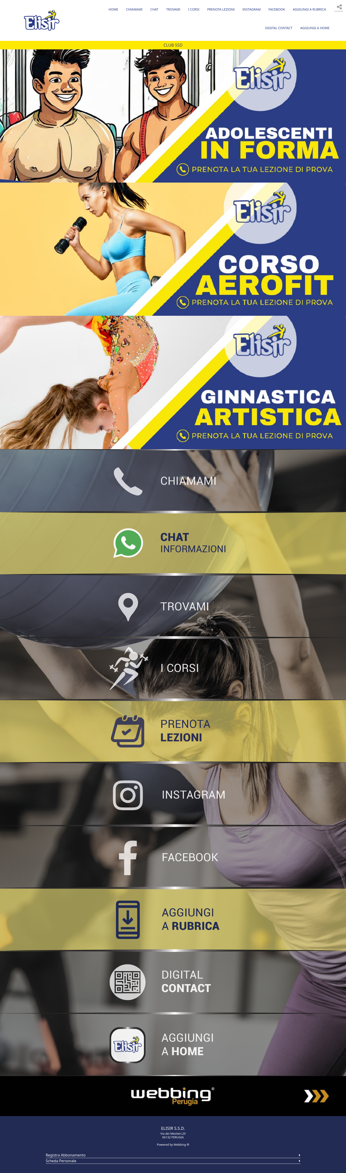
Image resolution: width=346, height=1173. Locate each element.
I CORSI (193, 9)
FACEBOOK (276, 9)
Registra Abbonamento (66, 1155)
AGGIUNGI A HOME (314, 28)
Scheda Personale (61, 1160)
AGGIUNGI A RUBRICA (309, 9)
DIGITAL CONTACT (278, 28)
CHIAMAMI (134, 9)
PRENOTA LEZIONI (221, 9)
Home (113, 9)
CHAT (154, 9)
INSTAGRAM (252, 9)
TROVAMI (173, 9)
